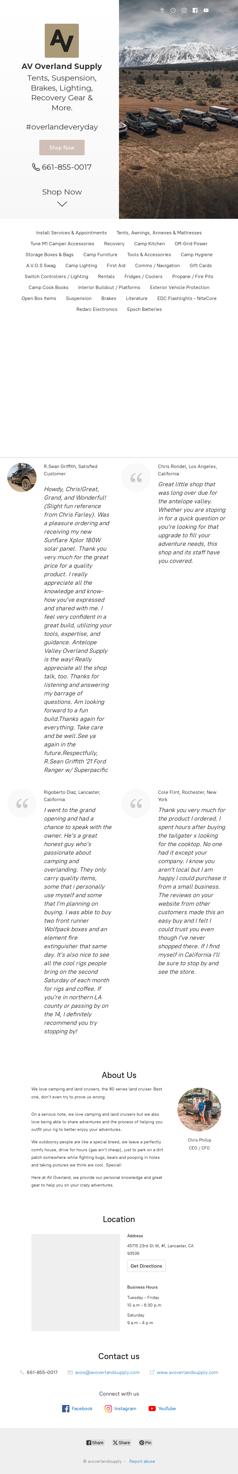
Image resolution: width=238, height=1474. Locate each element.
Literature (137, 298)
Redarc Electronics (96, 309)
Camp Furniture (100, 254)
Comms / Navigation (157, 265)
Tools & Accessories (149, 254)
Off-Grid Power (191, 243)
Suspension (79, 298)
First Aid (116, 265)
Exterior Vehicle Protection (179, 287)
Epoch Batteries (144, 309)
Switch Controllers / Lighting (56, 276)
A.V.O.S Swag (41, 265)
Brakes (108, 298)
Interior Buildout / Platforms (109, 287)
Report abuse (142, 1461)
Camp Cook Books (48, 287)
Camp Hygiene (197, 254)
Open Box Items (39, 298)
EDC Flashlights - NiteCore (187, 298)
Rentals (106, 276)
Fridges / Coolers (143, 276)
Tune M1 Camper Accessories (62, 243)
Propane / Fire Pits (192, 276)
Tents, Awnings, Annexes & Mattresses (159, 233)
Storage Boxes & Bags (50, 254)
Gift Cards (201, 265)
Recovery (114, 243)
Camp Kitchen (149, 243)
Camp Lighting (81, 265)
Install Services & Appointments (71, 233)
